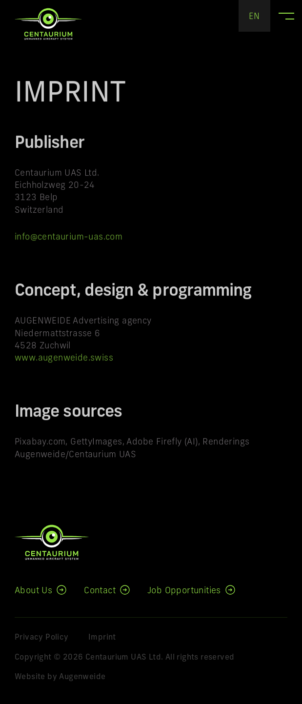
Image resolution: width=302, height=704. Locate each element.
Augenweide (82, 677)
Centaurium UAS (48, 24)
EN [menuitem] (254, 17)
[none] (254, 16)
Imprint (102, 638)
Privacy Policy (42, 638)
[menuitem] (254, 16)
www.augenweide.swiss (64, 360)
